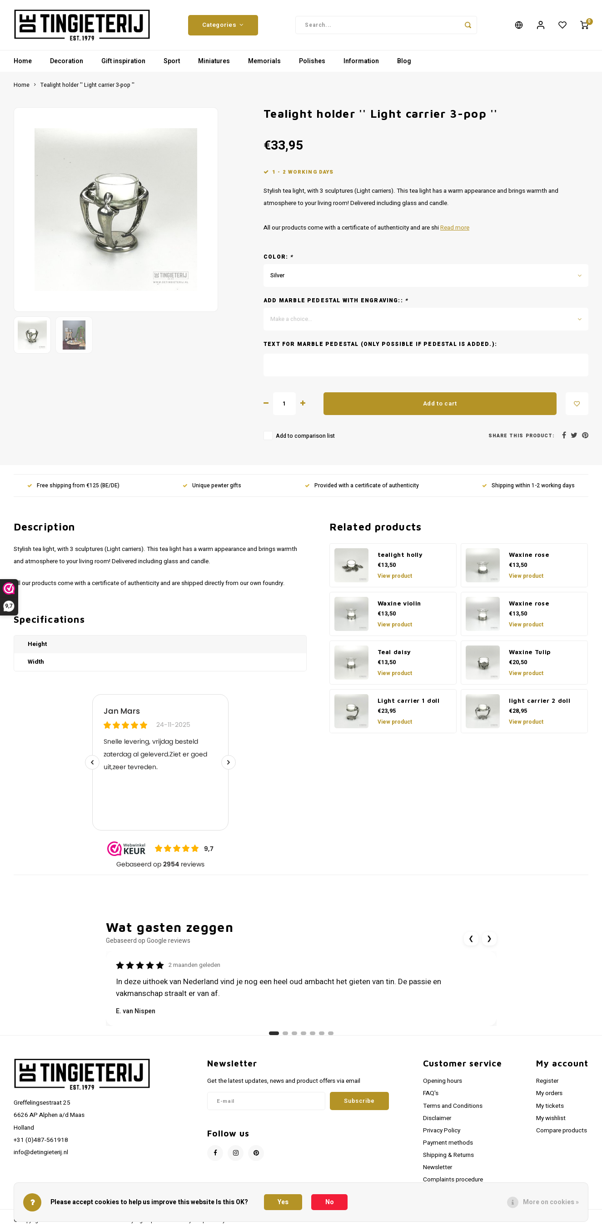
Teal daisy (395, 652)
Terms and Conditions (453, 1106)
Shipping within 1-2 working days (528, 486)
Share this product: (521, 435)
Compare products (561, 1130)
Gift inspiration (123, 61)
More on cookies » (551, 1202)
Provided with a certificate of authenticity (362, 486)
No (329, 1202)
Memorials (264, 61)
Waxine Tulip (530, 652)
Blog (404, 61)
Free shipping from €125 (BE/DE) (73, 486)
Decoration (66, 61)
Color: (279, 257)
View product (395, 576)
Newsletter (437, 1167)
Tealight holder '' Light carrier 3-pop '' (87, 85)
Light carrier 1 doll (409, 700)
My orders (549, 1093)
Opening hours (442, 1081)
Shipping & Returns (448, 1155)
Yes (283, 1202)
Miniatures (214, 61)
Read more (454, 227)
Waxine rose (529, 554)
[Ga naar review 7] (330, 1033)
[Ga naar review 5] (312, 1033)
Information (361, 61)
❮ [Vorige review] (471, 938)
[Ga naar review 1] (274, 1033)
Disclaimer (437, 1118)
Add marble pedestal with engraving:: (336, 301)
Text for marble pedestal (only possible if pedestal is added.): (380, 344)
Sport (172, 61)
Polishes (312, 61)
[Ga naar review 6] (321, 1033)
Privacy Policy (441, 1130)
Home (23, 61)
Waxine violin (400, 603)
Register (547, 1081)
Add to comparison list (305, 436)
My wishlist (551, 1118)
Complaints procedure (453, 1179)
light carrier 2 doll (539, 700)
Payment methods (448, 1142)
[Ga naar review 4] (303, 1033)
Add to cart (440, 403)
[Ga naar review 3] (294, 1033)
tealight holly (400, 554)
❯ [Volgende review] (489, 938)
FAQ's (430, 1093)
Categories (223, 25)
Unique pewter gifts (212, 486)
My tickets (550, 1106)
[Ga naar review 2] (285, 1033)
